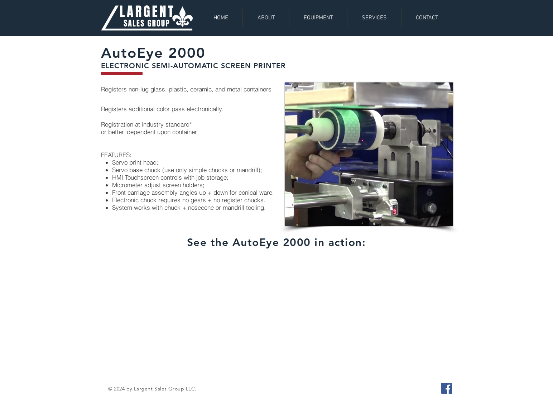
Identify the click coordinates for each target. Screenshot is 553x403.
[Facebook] (446, 388)
